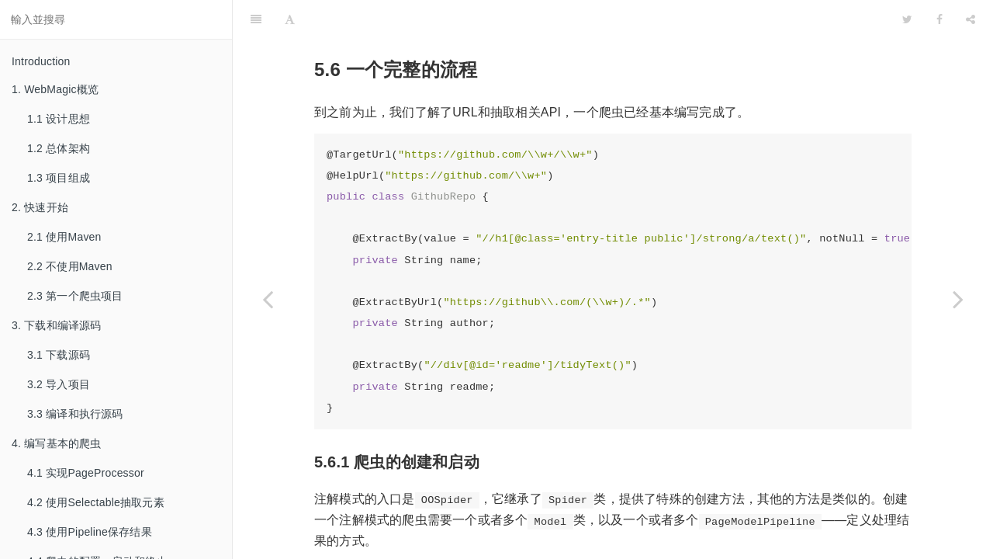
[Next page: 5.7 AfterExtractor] (958, 299)
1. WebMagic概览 (55, 89)
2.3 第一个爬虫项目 (75, 296)
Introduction (41, 61)
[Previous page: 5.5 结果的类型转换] (268, 299)
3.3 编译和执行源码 (75, 414)
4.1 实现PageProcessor (85, 473)
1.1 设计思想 (58, 119)
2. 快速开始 (40, 207)
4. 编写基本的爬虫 (57, 443)
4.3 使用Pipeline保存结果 (89, 532)
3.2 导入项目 (58, 384)
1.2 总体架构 (58, 148)
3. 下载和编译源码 (57, 325)
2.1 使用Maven (64, 237)
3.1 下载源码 (58, 355)
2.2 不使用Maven (69, 266)
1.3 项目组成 (58, 178)
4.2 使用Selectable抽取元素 (95, 502)
